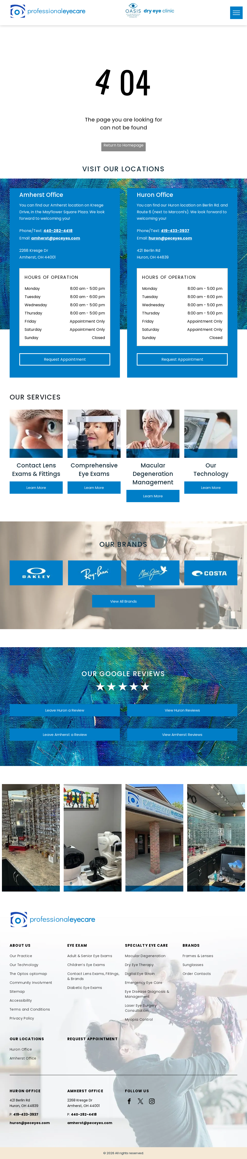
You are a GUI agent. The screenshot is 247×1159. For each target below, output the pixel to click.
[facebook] (129, 1102)
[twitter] (140, 1102)
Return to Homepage (123, 145)
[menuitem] (37, 956)
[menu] (236, 13)
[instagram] (152, 1102)
